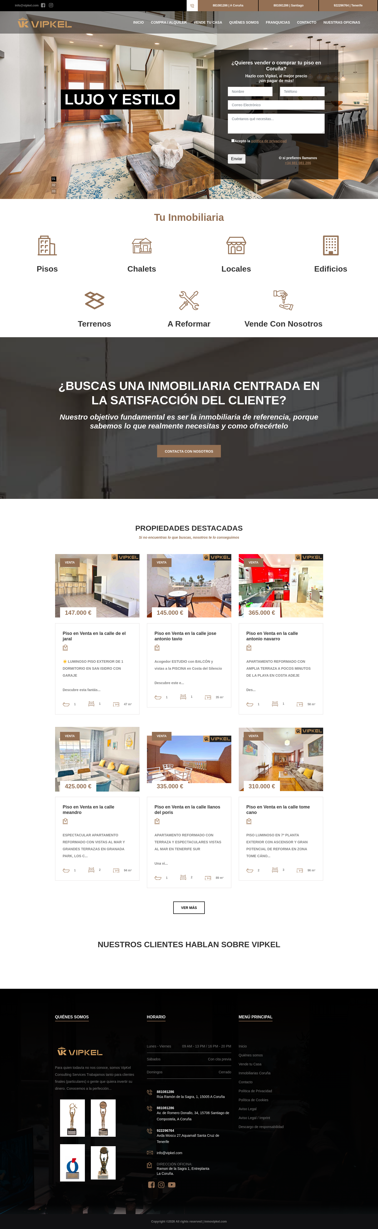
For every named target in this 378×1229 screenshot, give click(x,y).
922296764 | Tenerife (348, 5)
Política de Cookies (254, 1100)
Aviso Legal (248, 1109)
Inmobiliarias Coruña (255, 1073)
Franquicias (278, 22)
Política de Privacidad (255, 1091)
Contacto (306, 22)
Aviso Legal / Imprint (254, 1118)
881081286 (165, 1092)
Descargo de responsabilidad (261, 1127)
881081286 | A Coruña (228, 5)
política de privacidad (269, 141)
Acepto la (261, 141)
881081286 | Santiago (289, 5)
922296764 (165, 1131)
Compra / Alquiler (169, 22)
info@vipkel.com (27, 5)
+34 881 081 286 (298, 163)
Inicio (138, 22)
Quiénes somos (244, 22)
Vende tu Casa (208, 22)
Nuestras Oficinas (341, 22)
